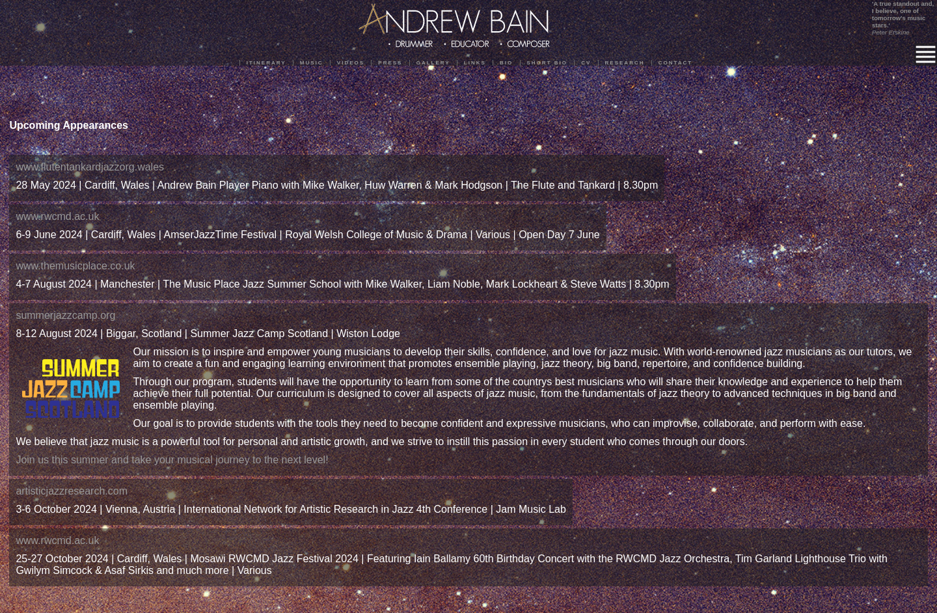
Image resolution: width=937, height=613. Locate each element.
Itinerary (266, 63)
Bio (506, 63)
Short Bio (547, 63)
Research (625, 63)
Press (390, 63)
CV (586, 63)
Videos (350, 63)
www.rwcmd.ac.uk (57, 216)
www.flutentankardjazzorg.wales (90, 166)
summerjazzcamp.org (65, 315)
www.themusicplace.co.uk (75, 265)
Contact (676, 63)
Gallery (433, 63)
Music (311, 63)
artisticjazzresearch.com (72, 491)
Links (475, 63)
